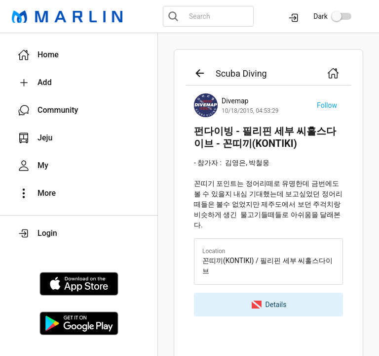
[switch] (341, 16)
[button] (79, 55)
